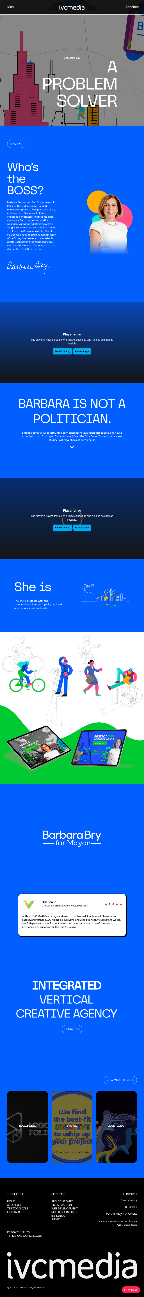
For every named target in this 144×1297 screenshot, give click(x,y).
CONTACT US (72, 1029)
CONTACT (131, 1290)
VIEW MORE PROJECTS (120, 1080)
